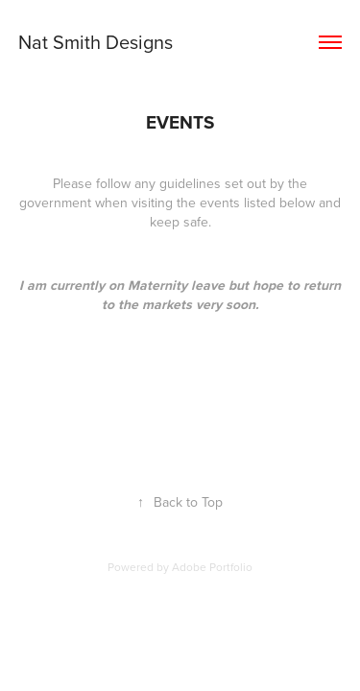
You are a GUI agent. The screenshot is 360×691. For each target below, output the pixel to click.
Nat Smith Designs (95, 42)
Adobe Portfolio (212, 567)
